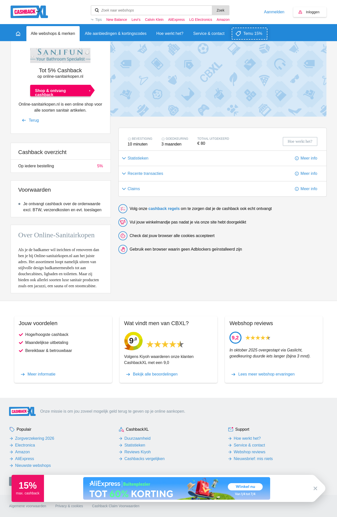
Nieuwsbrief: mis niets (253, 459)
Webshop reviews (249, 452)
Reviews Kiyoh (137, 452)
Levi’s (135, 20)
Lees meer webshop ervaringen (266, 374)
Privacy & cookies (69, 506)
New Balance (116, 20)
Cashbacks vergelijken (144, 459)
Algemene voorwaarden (27, 506)
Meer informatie (42, 374)
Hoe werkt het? (247, 438)
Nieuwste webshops (33, 465)
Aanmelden (274, 12)
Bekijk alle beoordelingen (155, 374)
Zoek (220, 10)
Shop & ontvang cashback (50, 92)
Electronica (25, 445)
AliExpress (176, 20)
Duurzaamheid (137, 438)
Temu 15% (252, 33)
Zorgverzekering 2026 (34, 438)
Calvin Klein (154, 20)
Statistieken (134, 445)
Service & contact (249, 445)
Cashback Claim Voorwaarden (115, 506)
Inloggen (312, 12)
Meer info (309, 158)
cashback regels (164, 208)
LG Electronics (200, 20)
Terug (34, 120)
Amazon (223, 20)
